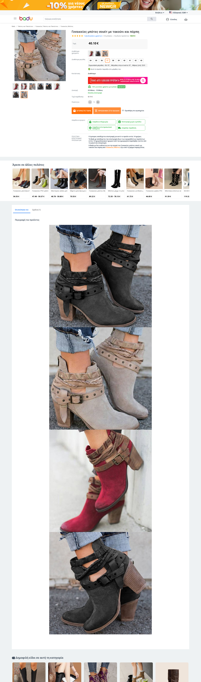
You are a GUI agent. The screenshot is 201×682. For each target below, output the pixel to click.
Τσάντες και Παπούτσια (25, 26)
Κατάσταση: (76, 73)
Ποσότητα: (75, 102)
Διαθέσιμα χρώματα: (75, 52)
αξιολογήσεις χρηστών (93, 36)
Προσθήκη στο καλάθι (107, 110)
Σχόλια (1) (36, 210)
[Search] (95, 19)
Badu (13, 26)
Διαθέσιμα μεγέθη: (78, 59)
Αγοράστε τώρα (82, 110)
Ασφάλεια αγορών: (78, 120)
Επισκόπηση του (21, 210)
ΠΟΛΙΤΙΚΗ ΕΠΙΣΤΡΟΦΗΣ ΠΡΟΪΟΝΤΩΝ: (77, 138)
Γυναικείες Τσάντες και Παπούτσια (47, 26)
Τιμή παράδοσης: (78, 97)
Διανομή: (75, 90)
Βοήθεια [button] (159, 13)
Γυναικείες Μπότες (67, 26)
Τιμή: (74, 44)
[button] (15, 18)
